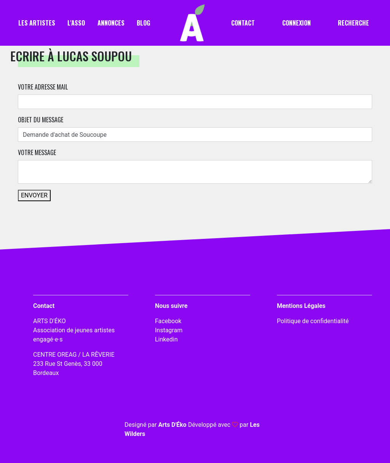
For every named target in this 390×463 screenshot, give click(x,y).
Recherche (353, 22)
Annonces (111, 22)
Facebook (168, 321)
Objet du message (40, 119)
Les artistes (36, 22)
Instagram (168, 330)
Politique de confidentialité (313, 321)
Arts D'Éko (172, 424)
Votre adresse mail (43, 86)
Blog (143, 22)
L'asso (76, 22)
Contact (243, 22)
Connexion (296, 22)
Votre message (37, 152)
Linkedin (166, 339)
